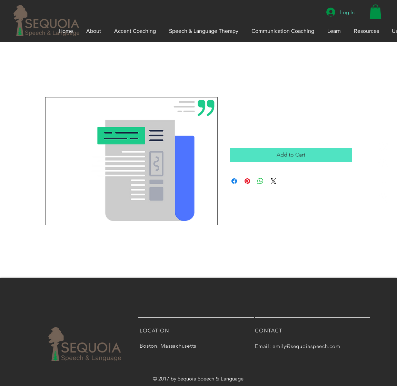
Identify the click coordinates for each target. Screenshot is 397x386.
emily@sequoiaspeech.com (306, 346)
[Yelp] (383, 146)
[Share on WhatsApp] (260, 181)
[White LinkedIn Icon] (383, 181)
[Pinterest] (383, 164)
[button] (375, 11)
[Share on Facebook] (234, 181)
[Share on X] (273, 181)
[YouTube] (383, 198)
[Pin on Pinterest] (247, 181)
